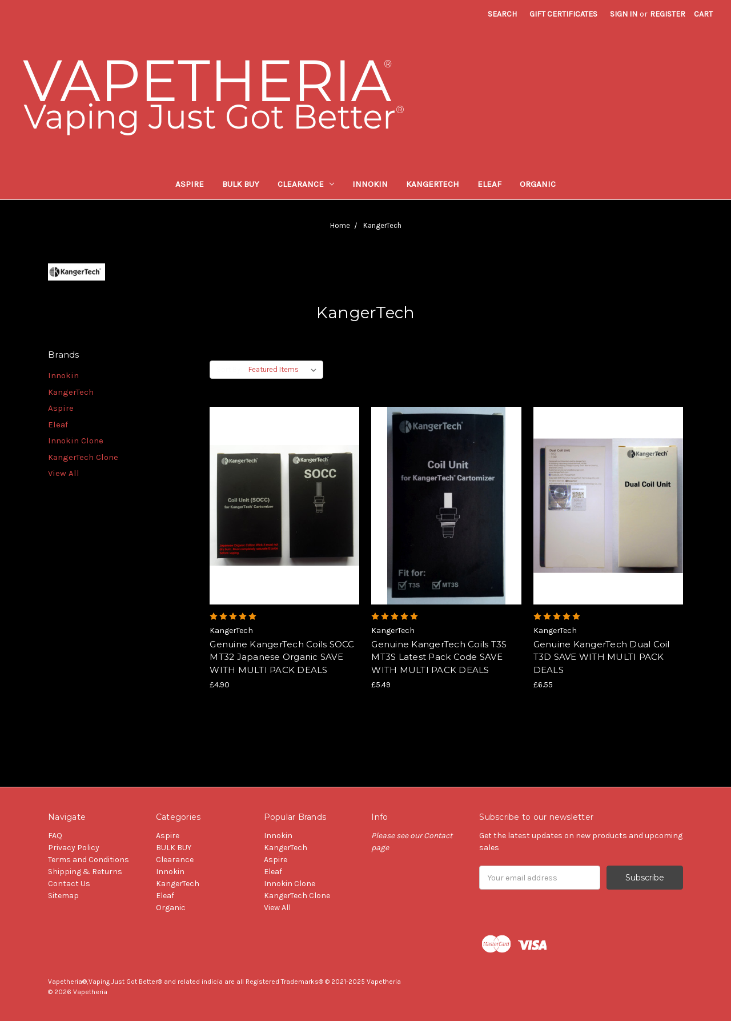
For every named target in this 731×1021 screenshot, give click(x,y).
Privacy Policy (73, 847)
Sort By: (229, 369)
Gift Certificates (563, 14)
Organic (538, 184)
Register (667, 14)
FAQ (55, 835)
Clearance (306, 184)
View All (63, 473)
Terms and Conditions (88, 859)
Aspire (189, 184)
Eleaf (489, 184)
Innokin (370, 184)
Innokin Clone (75, 440)
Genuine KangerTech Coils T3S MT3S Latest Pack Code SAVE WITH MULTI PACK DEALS (439, 657)
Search (502, 14)
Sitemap (63, 895)
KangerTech (432, 184)
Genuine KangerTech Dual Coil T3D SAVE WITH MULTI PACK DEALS (601, 657)
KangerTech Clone (83, 457)
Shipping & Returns (85, 871)
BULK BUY (240, 184)
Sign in (623, 14)
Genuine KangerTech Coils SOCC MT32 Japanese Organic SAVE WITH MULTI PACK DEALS (282, 657)
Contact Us (69, 883)
